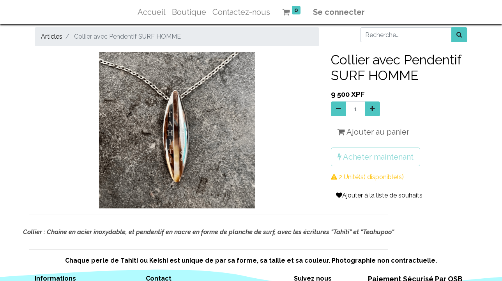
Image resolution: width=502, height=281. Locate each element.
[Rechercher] (459, 34)
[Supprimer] (338, 108)
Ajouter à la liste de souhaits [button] (379, 195)
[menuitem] (151, 12)
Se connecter (339, 12)
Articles (51, 36)
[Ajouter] (372, 108)
